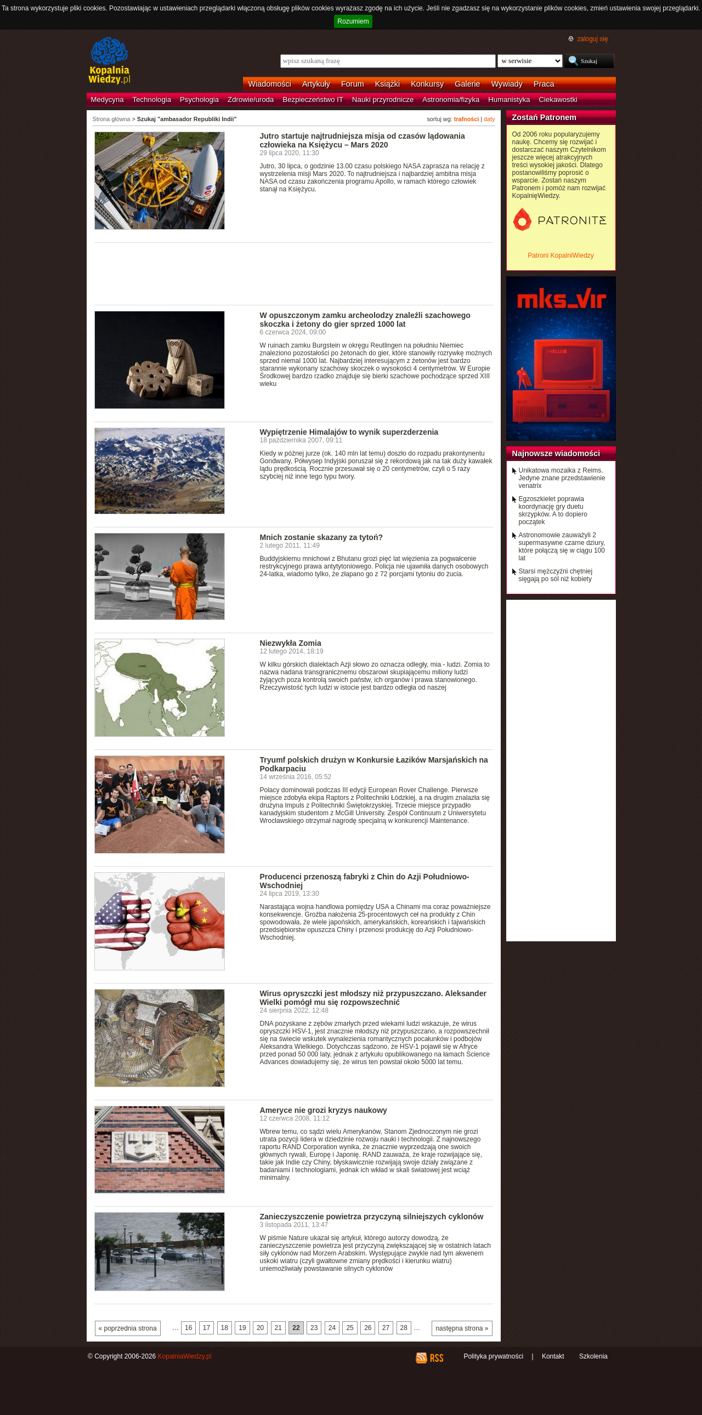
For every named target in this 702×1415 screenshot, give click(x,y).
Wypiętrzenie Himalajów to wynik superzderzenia (349, 432)
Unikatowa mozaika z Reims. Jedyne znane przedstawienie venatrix (562, 478)
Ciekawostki (558, 99)
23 (314, 1328)
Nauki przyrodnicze (383, 99)
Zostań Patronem (544, 117)
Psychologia (199, 99)
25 (349, 1328)
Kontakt (553, 1356)
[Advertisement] (294, 273)
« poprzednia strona (128, 1328)
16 (188, 1328)
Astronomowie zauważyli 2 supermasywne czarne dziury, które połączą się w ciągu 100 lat (562, 546)
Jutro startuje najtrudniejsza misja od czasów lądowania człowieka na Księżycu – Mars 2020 (362, 140)
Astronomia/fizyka (450, 99)
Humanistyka (509, 99)
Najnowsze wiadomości (556, 453)
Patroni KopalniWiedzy (561, 255)
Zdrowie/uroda (251, 99)
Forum (352, 83)
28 (403, 1328)
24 (332, 1328)
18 (224, 1328)
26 (367, 1328)
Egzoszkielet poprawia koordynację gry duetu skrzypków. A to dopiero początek (553, 510)
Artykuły (316, 83)
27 (385, 1328)
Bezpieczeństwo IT (312, 99)
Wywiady (507, 83)
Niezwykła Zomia (290, 643)
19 (242, 1328)
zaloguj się (592, 39)
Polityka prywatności (493, 1356)
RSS (436, 1358)
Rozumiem (353, 21)
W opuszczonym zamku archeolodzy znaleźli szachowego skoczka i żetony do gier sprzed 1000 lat (365, 319)
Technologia (152, 99)
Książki (387, 83)
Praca (544, 83)
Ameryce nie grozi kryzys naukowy (323, 1110)
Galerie (467, 83)
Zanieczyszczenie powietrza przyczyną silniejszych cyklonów (372, 1216)
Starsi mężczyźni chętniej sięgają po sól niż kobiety (556, 575)
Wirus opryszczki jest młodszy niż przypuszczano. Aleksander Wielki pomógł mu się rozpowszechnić (373, 998)
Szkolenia (593, 1356)
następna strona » (461, 1328)
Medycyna (107, 99)
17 (206, 1328)
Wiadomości (269, 83)
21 (278, 1328)
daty (489, 119)
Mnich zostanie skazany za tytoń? (321, 537)
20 (260, 1328)
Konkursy (427, 83)
